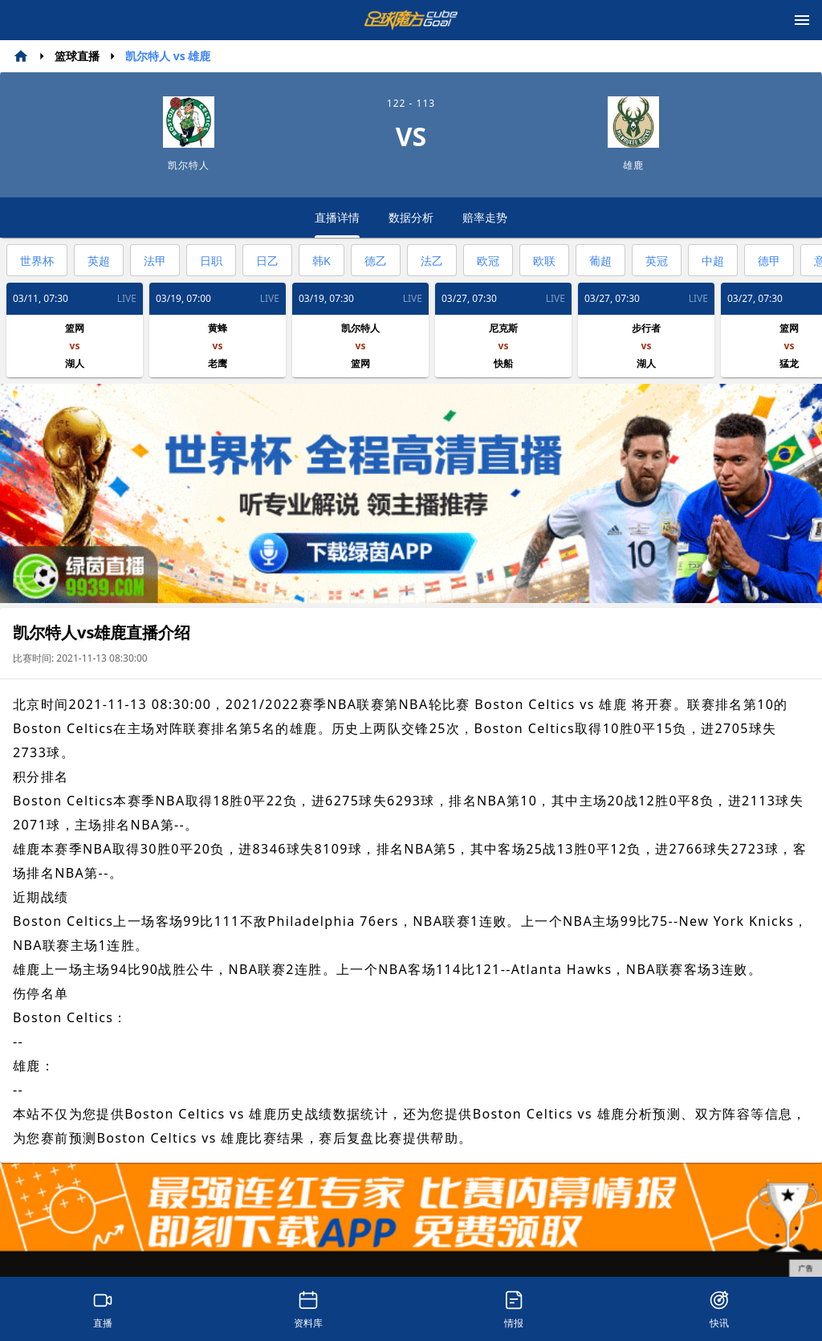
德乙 (375, 260)
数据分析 (411, 217)
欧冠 (488, 260)
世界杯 (37, 260)
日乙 (267, 260)
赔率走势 (484, 217)
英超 (98, 260)
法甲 (155, 260)
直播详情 (337, 224)
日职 (211, 260)
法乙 (432, 260)
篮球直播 (77, 55)
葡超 (600, 260)
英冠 (656, 260)
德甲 (769, 260)
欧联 (544, 260)
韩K (321, 260)
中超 (713, 260)
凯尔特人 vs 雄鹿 (167, 55)
